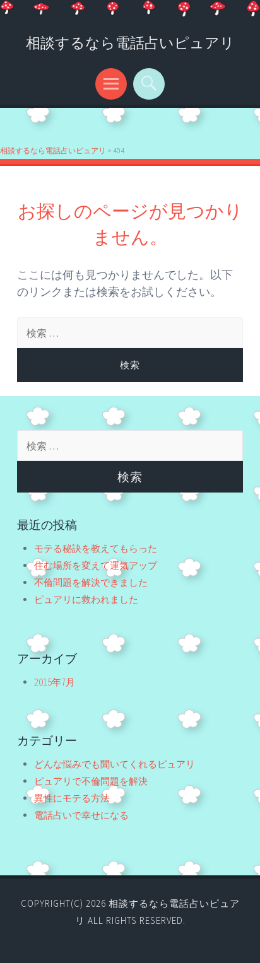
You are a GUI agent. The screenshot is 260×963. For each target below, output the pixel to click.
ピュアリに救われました (86, 599)
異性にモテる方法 (72, 798)
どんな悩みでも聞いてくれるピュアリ (114, 764)
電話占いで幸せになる (81, 815)
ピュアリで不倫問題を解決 (91, 781)
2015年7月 (54, 682)
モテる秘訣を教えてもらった (95, 548)
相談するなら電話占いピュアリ (130, 42)
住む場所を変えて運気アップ (95, 565)
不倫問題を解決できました (91, 582)
